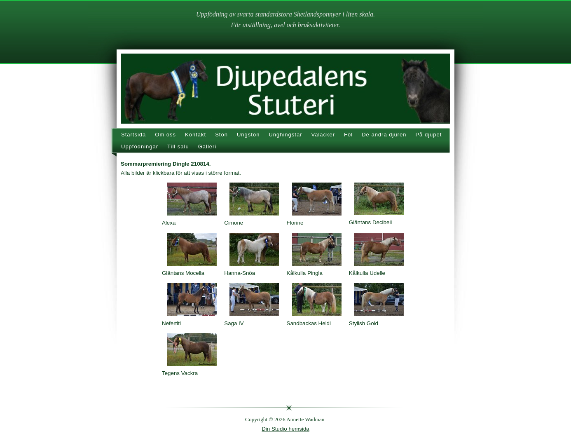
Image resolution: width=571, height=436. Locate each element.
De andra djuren (384, 134)
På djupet (428, 134)
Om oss (165, 134)
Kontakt (195, 134)
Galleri (207, 146)
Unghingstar (285, 134)
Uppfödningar (139, 146)
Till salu (178, 146)
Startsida (133, 134)
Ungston (248, 134)
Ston (221, 134)
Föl (348, 134)
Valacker (323, 134)
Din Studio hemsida (285, 429)
